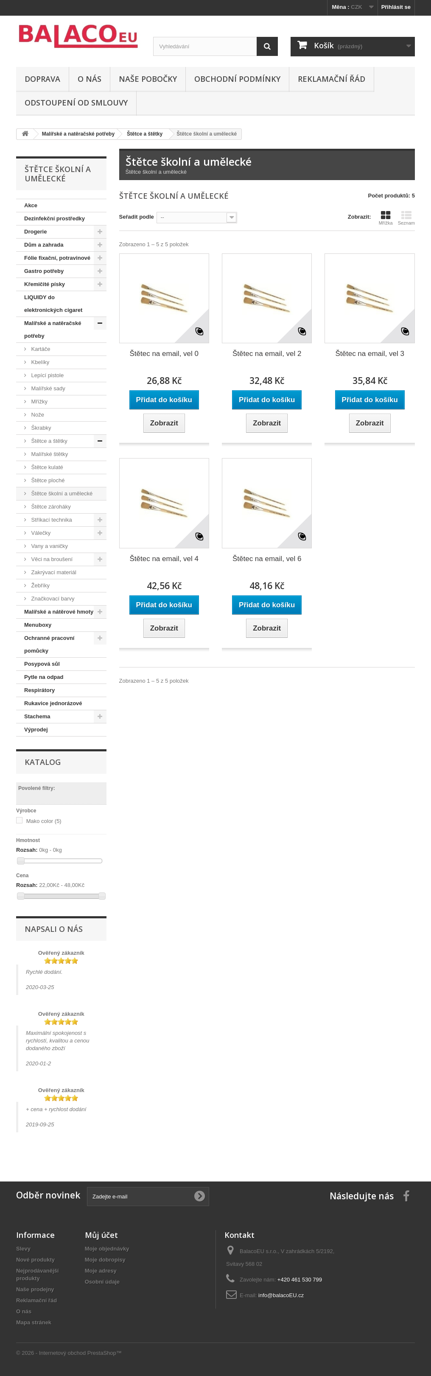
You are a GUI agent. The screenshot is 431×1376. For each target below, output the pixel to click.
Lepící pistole (47, 375)
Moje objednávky (107, 1248)
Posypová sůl (42, 664)
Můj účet (101, 1235)
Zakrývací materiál (53, 572)
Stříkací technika (51, 520)
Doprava (42, 79)
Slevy (23, 1248)
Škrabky (40, 428)
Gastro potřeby (44, 271)
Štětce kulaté (46, 467)
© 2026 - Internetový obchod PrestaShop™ (69, 1353)
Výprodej (36, 729)
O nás (89, 79)
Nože (37, 414)
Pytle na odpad (43, 677)
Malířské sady (47, 388)
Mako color (44, 821)
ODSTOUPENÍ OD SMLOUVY (76, 102)
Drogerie (35, 231)
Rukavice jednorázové (53, 703)
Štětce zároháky (50, 506)
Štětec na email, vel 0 (164, 354)
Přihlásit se (396, 7)
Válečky (40, 533)
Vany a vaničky (49, 546)
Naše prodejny (35, 1289)
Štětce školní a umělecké (61, 493)
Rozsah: (27, 850)
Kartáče (40, 349)
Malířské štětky (49, 454)
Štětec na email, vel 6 (267, 559)
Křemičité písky (44, 284)
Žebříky (40, 585)
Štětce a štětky (48, 441)
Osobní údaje (102, 1282)
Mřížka (386, 217)
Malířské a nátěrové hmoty (58, 612)
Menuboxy (37, 625)
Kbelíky (39, 362)
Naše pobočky (148, 79)
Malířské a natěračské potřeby (52, 329)
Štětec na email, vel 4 (164, 559)
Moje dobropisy (105, 1259)
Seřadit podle (136, 217)
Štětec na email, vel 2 (267, 354)
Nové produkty (35, 1259)
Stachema (37, 716)
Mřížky (39, 401)
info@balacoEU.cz (281, 1295)
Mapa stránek (33, 1322)
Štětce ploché (47, 480)
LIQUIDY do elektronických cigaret (53, 303)
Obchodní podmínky (237, 79)
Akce (30, 205)
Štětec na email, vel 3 (369, 354)
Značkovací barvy (52, 598)
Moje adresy (101, 1271)
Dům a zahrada (43, 245)
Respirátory (39, 690)
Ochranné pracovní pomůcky (49, 644)
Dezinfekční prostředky (54, 218)
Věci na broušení (51, 559)
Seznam (406, 217)
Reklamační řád (331, 79)
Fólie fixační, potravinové (57, 258)
